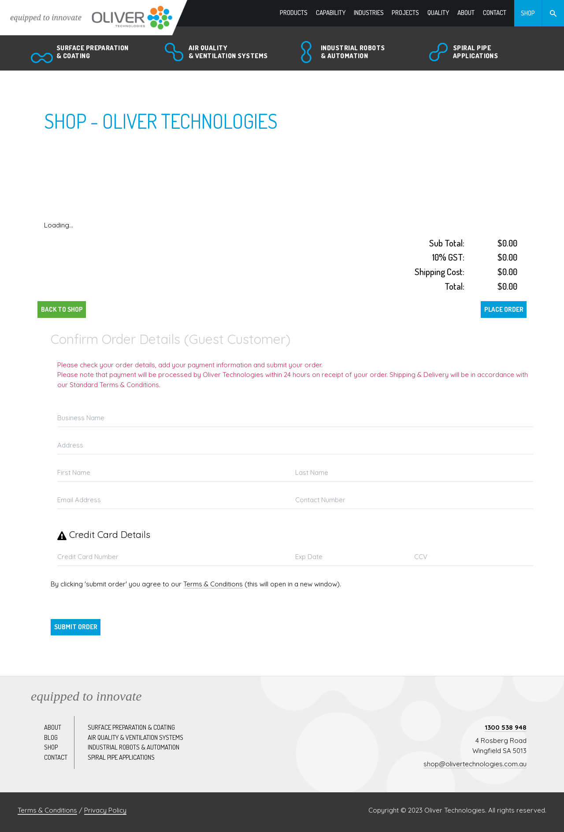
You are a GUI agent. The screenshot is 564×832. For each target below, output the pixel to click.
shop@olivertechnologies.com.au (475, 764)
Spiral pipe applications (121, 757)
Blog (51, 737)
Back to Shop (62, 309)
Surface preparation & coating (131, 727)
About (52, 727)
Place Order (503, 309)
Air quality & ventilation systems (135, 737)
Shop (51, 747)
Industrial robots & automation (133, 747)
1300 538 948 (506, 727)
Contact (55, 757)
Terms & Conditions (213, 584)
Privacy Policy (105, 810)
